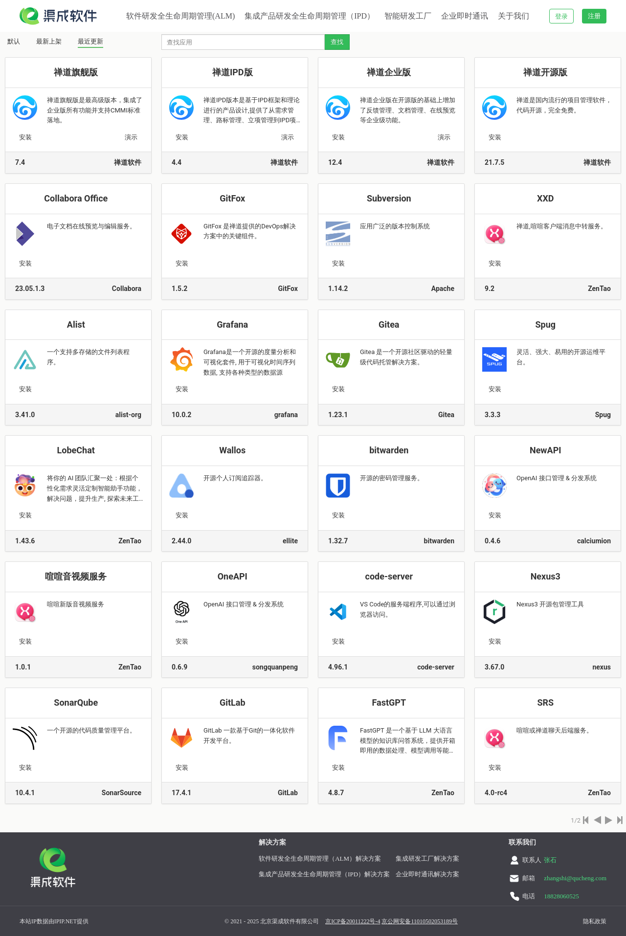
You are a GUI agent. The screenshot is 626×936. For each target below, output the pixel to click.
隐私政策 (594, 921)
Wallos (233, 450)
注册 (594, 16)
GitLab (233, 702)
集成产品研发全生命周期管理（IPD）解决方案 (324, 874)
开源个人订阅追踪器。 (235, 478)
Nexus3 (547, 576)
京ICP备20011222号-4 (352, 921)
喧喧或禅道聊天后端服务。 (555, 730)
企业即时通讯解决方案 (427, 874)
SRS (546, 702)
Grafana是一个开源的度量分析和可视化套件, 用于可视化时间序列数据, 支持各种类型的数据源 (249, 362)
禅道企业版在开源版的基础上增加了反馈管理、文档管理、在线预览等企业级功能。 (407, 110)
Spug (546, 324)
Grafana (233, 324)
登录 (561, 16)
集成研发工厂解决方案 (427, 858)
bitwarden (390, 450)
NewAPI (546, 450)
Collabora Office (77, 198)
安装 (25, 137)
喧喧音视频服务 (77, 576)
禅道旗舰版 (77, 72)
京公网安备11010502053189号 (419, 921)
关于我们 (513, 16)
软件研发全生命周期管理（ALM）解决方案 (320, 858)
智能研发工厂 (407, 16)
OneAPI (234, 576)
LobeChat (77, 450)
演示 (131, 137)
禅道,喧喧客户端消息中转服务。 (562, 226)
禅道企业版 (390, 72)
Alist (77, 324)
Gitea (390, 324)
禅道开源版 (546, 72)
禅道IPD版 (233, 72)
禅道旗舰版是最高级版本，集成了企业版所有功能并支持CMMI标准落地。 (94, 110)
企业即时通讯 (464, 16)
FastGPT (390, 702)
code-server (390, 576)
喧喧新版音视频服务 (76, 604)
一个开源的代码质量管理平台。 (92, 730)
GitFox (233, 198)
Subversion (390, 198)
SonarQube (77, 702)
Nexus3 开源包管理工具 (550, 604)
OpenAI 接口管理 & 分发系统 (557, 478)
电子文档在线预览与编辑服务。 (92, 226)
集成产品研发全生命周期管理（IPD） (310, 16)
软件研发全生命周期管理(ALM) (180, 16)
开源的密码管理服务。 (392, 478)
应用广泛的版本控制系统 (395, 226)
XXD (546, 198)
